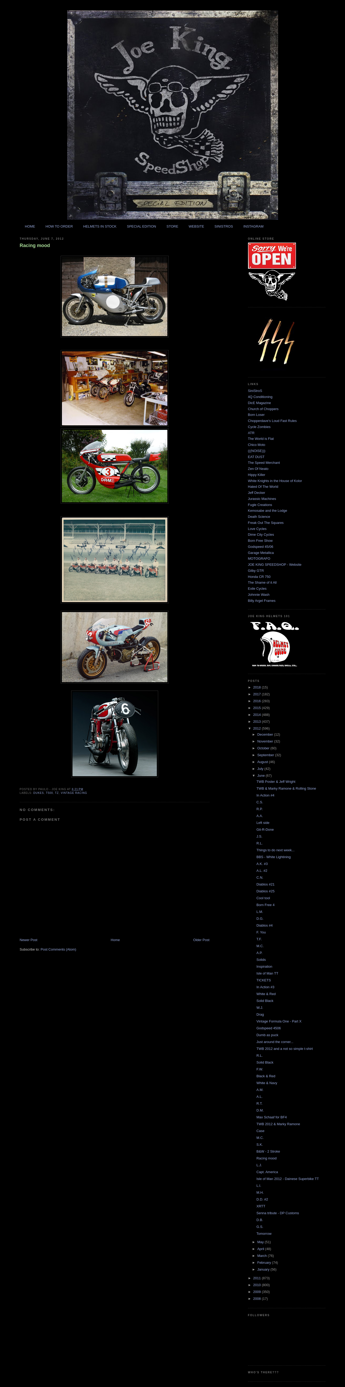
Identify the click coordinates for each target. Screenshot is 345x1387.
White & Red (266, 994)
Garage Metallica (261, 553)
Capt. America (267, 1172)
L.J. (259, 1165)
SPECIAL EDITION (141, 226)
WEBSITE (196, 226)
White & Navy (266, 1083)
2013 (257, 722)
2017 (257, 694)
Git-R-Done (265, 830)
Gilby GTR (256, 571)
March (262, 1256)
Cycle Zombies (259, 427)
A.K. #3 (262, 864)
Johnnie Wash (259, 595)
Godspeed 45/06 (260, 547)
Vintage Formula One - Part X (279, 1021)
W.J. (259, 1008)
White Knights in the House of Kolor (275, 481)
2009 (257, 1292)
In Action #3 (265, 987)
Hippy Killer (256, 475)
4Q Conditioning (260, 397)
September (266, 755)
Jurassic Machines (262, 499)
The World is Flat (261, 439)
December (265, 734)
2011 (257, 1278)
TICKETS (263, 980)
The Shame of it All (262, 582)
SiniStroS (255, 391)
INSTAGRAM (253, 226)
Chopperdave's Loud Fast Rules (272, 421)
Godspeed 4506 (268, 1028)
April (261, 1249)
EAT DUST (256, 457)
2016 (257, 701)
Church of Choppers (263, 409)
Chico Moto (256, 445)
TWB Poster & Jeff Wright (275, 782)
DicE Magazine (259, 403)
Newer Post (28, 940)
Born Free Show (260, 541)
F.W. (259, 1069)
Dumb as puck (267, 1035)
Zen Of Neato (258, 469)
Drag (260, 1014)
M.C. (260, 946)
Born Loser (256, 415)
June (261, 776)
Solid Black (264, 1001)
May (261, 1242)
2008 (257, 1299)
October (263, 748)
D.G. (260, 919)
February (264, 1263)
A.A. (259, 816)
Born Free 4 (265, 905)
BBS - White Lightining (273, 857)
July (260, 769)
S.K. (259, 1145)
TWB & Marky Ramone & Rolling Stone (286, 788)
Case (260, 1131)
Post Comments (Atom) (58, 949)
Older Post (201, 940)
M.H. (260, 1192)
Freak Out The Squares (266, 523)
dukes (38, 792)
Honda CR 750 (259, 577)
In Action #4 (265, 795)
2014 (257, 715)
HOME (30, 226)
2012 (257, 728)
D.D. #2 (262, 1199)
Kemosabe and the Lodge (267, 511)
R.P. (259, 809)
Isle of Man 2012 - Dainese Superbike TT (287, 1179)
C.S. (259, 802)
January (263, 1269)
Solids (261, 960)
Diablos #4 (264, 925)
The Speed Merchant (264, 463)
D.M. (260, 1110)
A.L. (259, 1097)
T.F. (259, 939)
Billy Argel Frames (262, 601)
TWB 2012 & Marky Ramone (278, 1124)
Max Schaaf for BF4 (271, 1117)
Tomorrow (263, 1234)
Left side (262, 823)
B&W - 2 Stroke (268, 1151)
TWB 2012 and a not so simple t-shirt (284, 1049)
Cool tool (263, 898)
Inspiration (264, 966)
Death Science (259, 517)
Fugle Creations (260, 505)
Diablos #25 (265, 891)
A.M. (260, 1090)
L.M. (259, 912)
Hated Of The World (263, 487)
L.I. (258, 1186)
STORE (172, 226)
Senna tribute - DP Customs (277, 1213)
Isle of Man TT (267, 973)
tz (57, 792)
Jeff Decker (256, 493)
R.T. (259, 1103)
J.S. (259, 836)
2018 (257, 687)
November (265, 741)
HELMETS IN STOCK (99, 226)
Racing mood (35, 245)
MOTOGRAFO (259, 558)
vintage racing (74, 792)
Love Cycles (257, 529)
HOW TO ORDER (59, 226)
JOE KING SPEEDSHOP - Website (275, 565)
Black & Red (265, 1076)
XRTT (260, 1206)
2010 (257, 1285)
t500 (49, 792)
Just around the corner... (274, 1042)
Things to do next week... (275, 850)
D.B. (259, 1220)
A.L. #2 (261, 871)
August (263, 762)
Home (115, 940)
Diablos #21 (265, 884)
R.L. (259, 843)
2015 (257, 708)
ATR (251, 433)
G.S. (259, 1227)
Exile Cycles (257, 589)
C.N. (259, 877)
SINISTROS (224, 226)
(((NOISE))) (256, 451)
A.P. (259, 953)
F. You (261, 932)
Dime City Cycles (261, 535)
